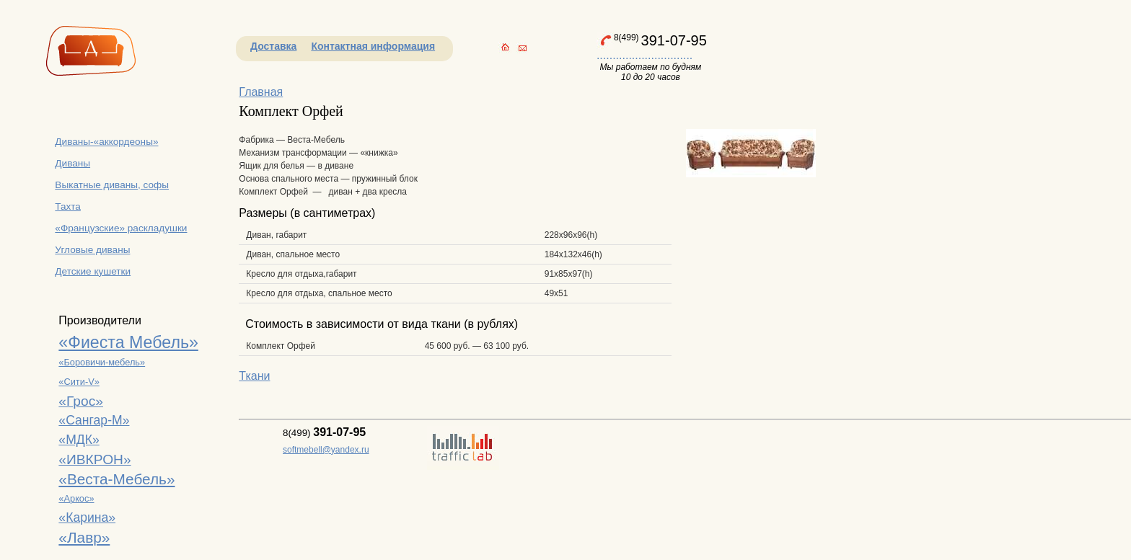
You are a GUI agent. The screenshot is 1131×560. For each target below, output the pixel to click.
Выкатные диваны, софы (112, 184)
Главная (261, 92)
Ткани (254, 376)
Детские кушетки (93, 271)
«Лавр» (84, 537)
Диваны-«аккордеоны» (106, 141)
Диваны (72, 163)
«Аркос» (76, 498)
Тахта (68, 206)
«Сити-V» (78, 381)
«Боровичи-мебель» (101, 362)
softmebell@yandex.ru (326, 450)
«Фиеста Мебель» (128, 342)
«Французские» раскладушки (121, 228)
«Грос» (80, 401)
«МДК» (78, 439)
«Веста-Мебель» (116, 479)
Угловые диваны (92, 249)
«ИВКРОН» (94, 459)
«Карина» (86, 517)
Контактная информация (373, 46)
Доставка (273, 46)
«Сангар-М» (93, 420)
